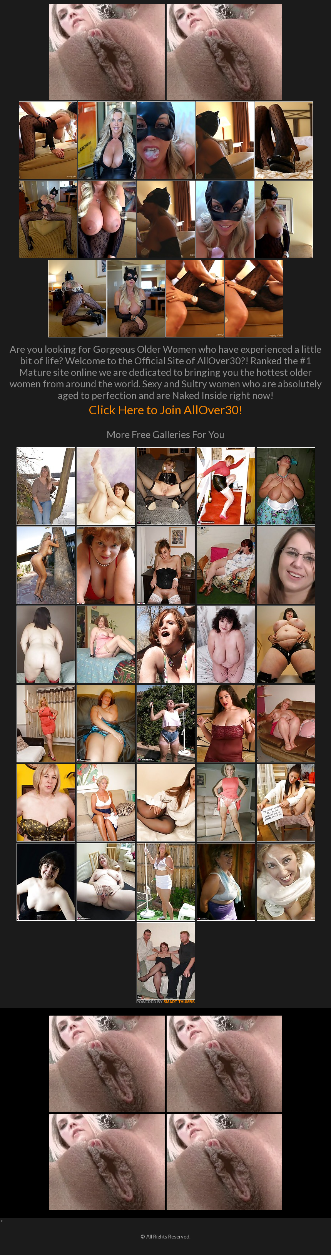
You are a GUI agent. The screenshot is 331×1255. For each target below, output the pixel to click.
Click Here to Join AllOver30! (165, 409)
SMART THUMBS (179, 1002)
